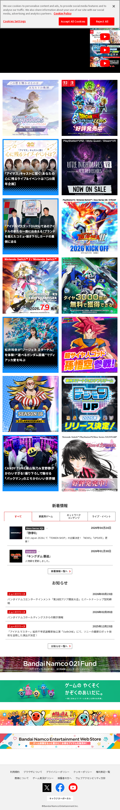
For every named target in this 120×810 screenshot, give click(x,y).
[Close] (113, 6)
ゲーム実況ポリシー (43, 778)
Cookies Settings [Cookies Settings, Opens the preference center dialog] (14, 21)
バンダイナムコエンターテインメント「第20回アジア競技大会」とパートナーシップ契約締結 (60, 598)
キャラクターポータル (60, 798)
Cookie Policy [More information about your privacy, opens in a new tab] (62, 13)
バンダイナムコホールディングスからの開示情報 (60, 614)
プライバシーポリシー (57, 772)
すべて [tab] (18, 516)
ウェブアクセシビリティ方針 (91, 778)
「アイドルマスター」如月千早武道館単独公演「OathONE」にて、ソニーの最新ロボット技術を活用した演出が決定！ (60, 630)
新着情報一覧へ (59, 571)
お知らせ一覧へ (59, 646)
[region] (60, 14)
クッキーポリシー (82, 772)
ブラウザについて (32, 772)
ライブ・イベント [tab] (101, 516)
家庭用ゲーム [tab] (46, 516)
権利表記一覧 (103, 772)
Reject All (102, 21)
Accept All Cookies (73, 21)
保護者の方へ (65, 778)
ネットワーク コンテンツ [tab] (74, 516)
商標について (22, 778)
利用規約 (15, 772)
